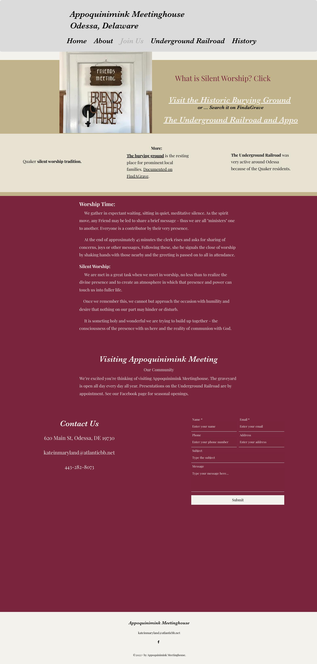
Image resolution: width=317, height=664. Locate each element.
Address (245, 435)
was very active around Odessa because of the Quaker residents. (261, 161)
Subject (197, 450)
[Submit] (237, 500)
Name (196, 419)
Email (243, 419)
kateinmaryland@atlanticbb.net (79, 452)
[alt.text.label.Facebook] (158, 642)
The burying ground (145, 155)
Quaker (52, 161)
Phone (196, 435)
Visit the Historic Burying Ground (230, 100)
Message (198, 466)
